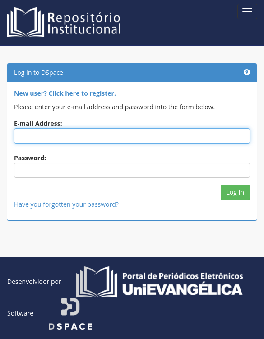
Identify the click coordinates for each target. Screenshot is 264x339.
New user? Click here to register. (65, 93)
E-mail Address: (38, 123)
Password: (30, 157)
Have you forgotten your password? (66, 204)
